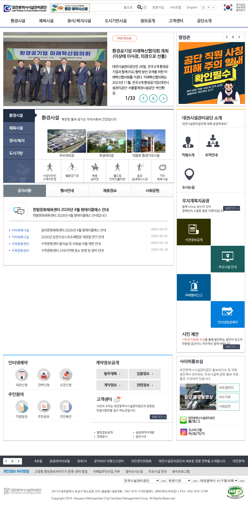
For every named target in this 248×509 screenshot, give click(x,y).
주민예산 (66, 417)
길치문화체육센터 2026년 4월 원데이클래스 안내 (59, 230)
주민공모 (44, 417)
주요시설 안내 (227, 267)
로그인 (142, 7)
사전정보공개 (194, 240)
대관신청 (22, 385)
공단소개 (204, 21)
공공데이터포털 (60, 461)
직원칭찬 (22, 417)
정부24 (82, 461)
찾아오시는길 (134, 471)
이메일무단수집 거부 (106, 471)
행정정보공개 (105, 432)
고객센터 (176, 21)
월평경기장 (72, 176)
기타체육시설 (162, 177)
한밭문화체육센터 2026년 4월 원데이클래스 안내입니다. (70, 216)
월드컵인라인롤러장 (117, 177)
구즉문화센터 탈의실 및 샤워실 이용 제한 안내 (56, 244)
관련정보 (143, 385)
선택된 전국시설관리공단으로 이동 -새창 (163, 481)
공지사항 (24, 191)
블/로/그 (214, 420)
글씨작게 (213, 8)
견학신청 (44, 385)
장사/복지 (16, 140)
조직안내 (211, 155)
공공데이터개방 (145, 432)
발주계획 (110, 374)
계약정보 (110, 385)
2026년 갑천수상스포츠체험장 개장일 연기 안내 (58, 237)
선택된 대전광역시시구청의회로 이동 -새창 (242, 481)
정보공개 (147, 21)
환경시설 (18, 21)
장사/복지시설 (79, 21)
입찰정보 (143, 374)
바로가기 (231, 208)
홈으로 (128, 7)
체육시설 (46, 21)
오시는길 (188, 187)
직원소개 (188, 155)
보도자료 (225, 397)
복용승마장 (95, 177)
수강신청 (66, 385)
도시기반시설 (116, 21)
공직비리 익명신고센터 (109, 461)
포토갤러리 (226, 388)
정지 (153, 98)
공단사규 (141, 436)
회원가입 (158, 7)
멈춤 (233, 37)
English (192, 7)
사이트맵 (175, 7)
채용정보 (110, 191)
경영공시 (102, 436)
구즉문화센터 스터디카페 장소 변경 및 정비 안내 (58, 250)
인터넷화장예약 (228, 322)
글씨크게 (208, 8)
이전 (143, 98)
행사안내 (67, 191)
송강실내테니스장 (140, 177)
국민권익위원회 (141, 461)
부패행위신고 (194, 295)
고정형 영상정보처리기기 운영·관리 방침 (61, 471)
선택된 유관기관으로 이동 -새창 (195, 481)
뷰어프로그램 (181, 471)
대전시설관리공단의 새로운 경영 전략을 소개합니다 (192, 461)
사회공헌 (225, 406)
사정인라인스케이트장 (49, 177)
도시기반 (16, 153)
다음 (163, 98)
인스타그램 (214, 432)
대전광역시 (240, 461)
